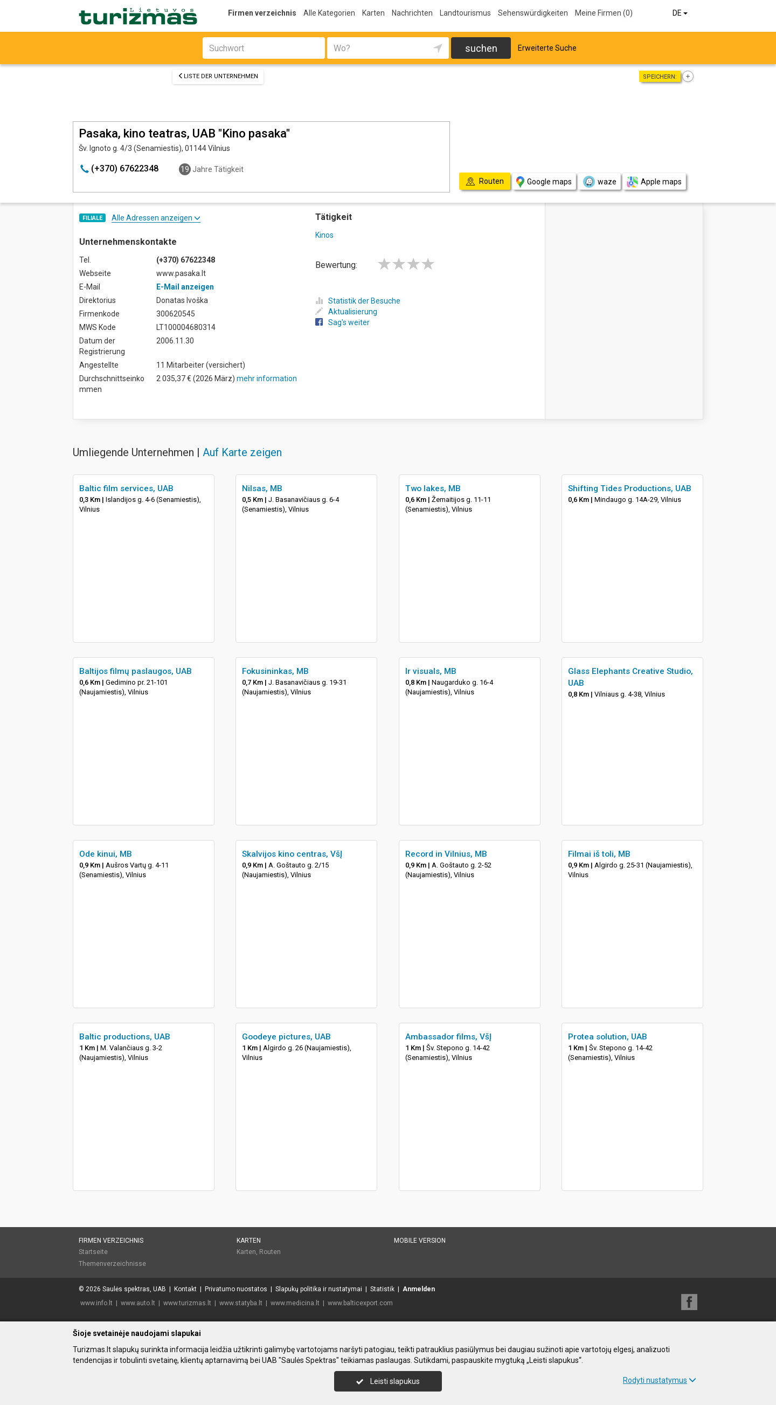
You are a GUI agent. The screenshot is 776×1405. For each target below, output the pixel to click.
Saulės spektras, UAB (134, 1289)
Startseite (93, 1252)
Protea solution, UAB (607, 1037)
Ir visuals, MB (430, 671)
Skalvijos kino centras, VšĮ (292, 854)
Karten (373, 13)
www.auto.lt (138, 1303)
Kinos (324, 235)
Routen (270, 1252)
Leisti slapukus (388, 1381)
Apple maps (654, 182)
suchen (481, 48)
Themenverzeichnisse (112, 1264)
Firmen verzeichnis (262, 13)
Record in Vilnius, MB (446, 854)
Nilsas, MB (262, 488)
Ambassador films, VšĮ (448, 1037)
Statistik (382, 1289)
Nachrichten (412, 13)
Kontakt (185, 1289)
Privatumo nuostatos (236, 1289)
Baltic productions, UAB (124, 1037)
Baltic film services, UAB (126, 488)
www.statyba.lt (240, 1303)
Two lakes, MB (433, 488)
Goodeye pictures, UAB (286, 1037)
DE (681, 13)
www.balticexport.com (360, 1303)
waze (599, 182)
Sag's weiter (342, 322)
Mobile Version (420, 1240)
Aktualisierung (346, 311)
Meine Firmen (604, 13)
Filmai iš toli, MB (599, 854)
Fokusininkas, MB (275, 671)
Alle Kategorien (329, 13)
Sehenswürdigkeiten (533, 13)
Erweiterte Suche (547, 48)
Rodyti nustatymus (659, 1380)
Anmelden (419, 1289)
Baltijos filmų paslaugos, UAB (135, 671)
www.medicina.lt (295, 1303)
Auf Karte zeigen (242, 452)
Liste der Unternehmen (218, 76)
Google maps (544, 182)
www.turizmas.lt (187, 1303)
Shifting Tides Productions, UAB (629, 488)
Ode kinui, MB (105, 854)
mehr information (267, 378)
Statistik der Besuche (357, 301)
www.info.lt (96, 1303)
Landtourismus (465, 13)
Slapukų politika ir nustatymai (318, 1289)
